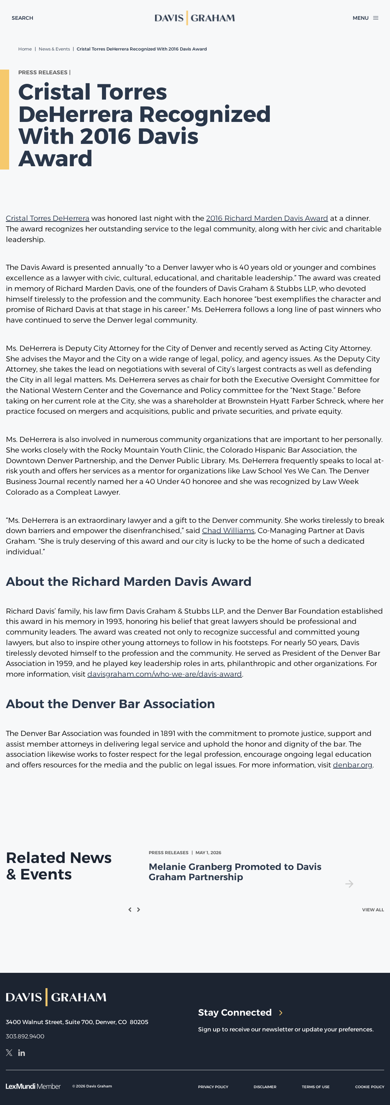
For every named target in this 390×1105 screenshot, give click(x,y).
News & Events (54, 49)
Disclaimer (265, 1086)
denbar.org (352, 764)
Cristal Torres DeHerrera (48, 218)
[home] (195, 18)
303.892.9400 (25, 1036)
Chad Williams (228, 530)
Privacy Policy (213, 1086)
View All (373, 909)
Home (25, 49)
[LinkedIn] (21, 1053)
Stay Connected (240, 1012)
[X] (9, 1053)
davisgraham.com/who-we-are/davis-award (164, 674)
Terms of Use (316, 1086)
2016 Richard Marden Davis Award (267, 218)
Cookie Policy (369, 1086)
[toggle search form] (22, 18)
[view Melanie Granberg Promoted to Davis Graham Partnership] (252, 868)
